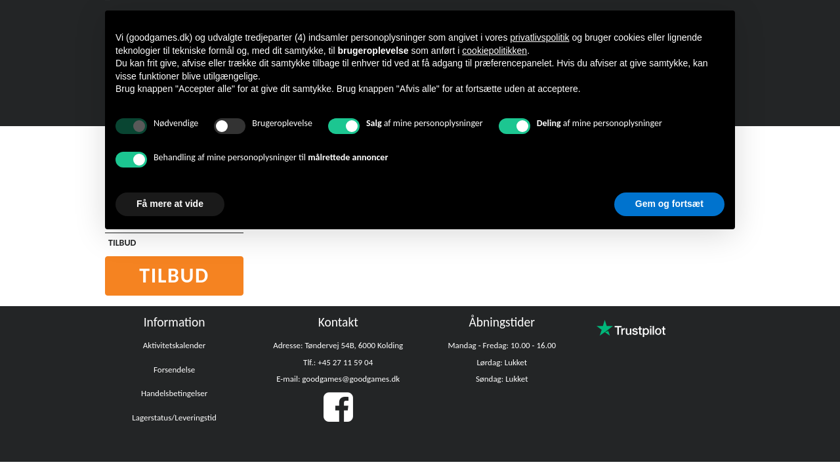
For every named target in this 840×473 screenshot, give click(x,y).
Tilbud (174, 275)
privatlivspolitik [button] (539, 37)
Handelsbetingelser (174, 393)
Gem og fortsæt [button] (669, 203)
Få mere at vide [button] (169, 203)
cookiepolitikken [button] (494, 50)
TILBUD (122, 242)
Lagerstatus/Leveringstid (174, 417)
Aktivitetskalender (174, 345)
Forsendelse (174, 369)
